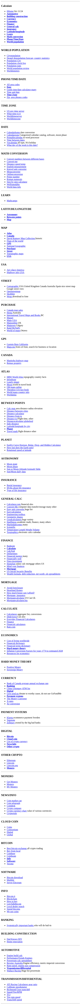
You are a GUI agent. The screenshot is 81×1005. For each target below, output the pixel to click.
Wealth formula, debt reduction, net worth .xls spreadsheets (33, 574)
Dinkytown (12, 617)
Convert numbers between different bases (25, 159)
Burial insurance (14, 485)
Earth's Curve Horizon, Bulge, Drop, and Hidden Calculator (34, 445)
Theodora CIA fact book (18, 389)
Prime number (13, 177)
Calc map (11, 408)
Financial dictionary (16, 643)
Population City (14, 60)
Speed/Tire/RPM (14, 992)
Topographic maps (15, 253)
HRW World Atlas (15, 377)
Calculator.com (14, 504)
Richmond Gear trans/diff (18, 989)
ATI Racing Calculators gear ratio (22, 984)
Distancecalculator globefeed (20, 421)
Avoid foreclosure (15, 588)
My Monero (12, 787)
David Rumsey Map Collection (21, 238)
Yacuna (10, 863)
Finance (10, 622)
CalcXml (11, 551)
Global (10, 834)
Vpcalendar (12, 142)
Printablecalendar (15, 137)
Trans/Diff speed (14, 1000)
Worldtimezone (14, 119)
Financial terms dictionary (18, 646)
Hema (10, 313)
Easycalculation (14, 512)
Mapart (10, 318)
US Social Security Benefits (19, 571)
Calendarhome (13, 132)
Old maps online (14, 387)
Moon (10, 384)
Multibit (10, 880)
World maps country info (18, 392)
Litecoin (10, 763)
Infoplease (11, 379)
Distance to (12, 418)
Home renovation (15, 941)
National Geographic (16, 246)
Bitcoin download (15, 877)
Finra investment (14, 561)
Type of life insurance (16, 490)
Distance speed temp (16, 164)
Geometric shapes (15, 517)
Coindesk (11, 806)
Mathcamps (12, 200)
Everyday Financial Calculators (21, 619)
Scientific (11, 527)
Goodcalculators (14, 519)
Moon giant (12, 464)
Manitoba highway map (17, 360)
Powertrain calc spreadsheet (19, 960)
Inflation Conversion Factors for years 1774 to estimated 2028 (35, 651)
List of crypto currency (17, 741)
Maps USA (12, 320)
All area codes (13, 84)
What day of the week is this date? (22, 145)
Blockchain (12, 899)
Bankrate (11, 546)
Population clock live (16, 63)
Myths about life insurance (19, 488)
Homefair (11, 564)
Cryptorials (12, 813)
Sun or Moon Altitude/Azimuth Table (23, 469)
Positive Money (14, 667)
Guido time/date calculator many (21, 89)
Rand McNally (13, 328)
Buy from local (13, 851)
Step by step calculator (17, 182)
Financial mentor (15, 556)
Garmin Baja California (17, 344)
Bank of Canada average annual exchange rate (27, 683)
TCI (8, 994)
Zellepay (11, 722)
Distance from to (14, 416)
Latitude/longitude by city (18, 426)
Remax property (14, 363)
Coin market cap (14, 800)
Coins (9, 827)
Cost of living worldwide (18, 641)
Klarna (10, 717)
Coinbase (11, 853)
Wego (10, 296)
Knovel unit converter (16, 169)
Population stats (14, 66)
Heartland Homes (15, 590)
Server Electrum (14, 882)
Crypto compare (14, 808)
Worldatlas (11, 395)
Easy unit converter (16, 509)
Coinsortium (12, 829)
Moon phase (12, 466)
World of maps (14, 330)
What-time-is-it (14, 113)
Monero (10, 784)
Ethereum (11, 760)
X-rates (10, 701)
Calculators (12, 614)
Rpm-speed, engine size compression (23, 965)
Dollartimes (12, 553)
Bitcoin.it (11, 896)
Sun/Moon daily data (16, 471)
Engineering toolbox (16, 514)
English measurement (16, 166)
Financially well (14, 558)
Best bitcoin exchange (17, 848)
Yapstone (11, 720)
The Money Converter (17, 698)
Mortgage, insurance (16, 595)
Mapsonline (12, 323)
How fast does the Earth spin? (20, 447)
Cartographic (13, 286)
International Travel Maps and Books (24, 315)
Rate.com (11, 627)
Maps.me (11, 347)
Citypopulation (13, 55)
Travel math (12, 431)
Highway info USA (15, 272)
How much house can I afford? (21, 593)
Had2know (12, 522)
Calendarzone (13, 135)
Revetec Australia (15, 963)
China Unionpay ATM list (18, 688)
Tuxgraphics (12, 532)
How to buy (12, 901)
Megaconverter (13, 172)
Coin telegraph (13, 803)
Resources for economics (18, 653)
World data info (14, 187)
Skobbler (11, 294)
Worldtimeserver (14, 116)
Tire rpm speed (13, 997)
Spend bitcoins (13, 909)
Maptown (11, 325)
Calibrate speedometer (17, 987)
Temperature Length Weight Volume (23, 529)
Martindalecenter (15, 524)
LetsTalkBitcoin (14, 904)
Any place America (15, 270)
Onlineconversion (15, 174)
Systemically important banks (20, 925)
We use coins (13, 911)
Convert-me (12, 161)
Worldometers (13, 71)
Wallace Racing (14, 971)
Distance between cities (17, 411)
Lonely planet (13, 382)
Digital (10, 832)
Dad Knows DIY (14, 939)
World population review (18, 68)
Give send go (13, 693)
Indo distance (13, 424)
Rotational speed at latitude (19, 450)
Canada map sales (15, 310)
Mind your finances (15, 566)
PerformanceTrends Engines (19, 958)
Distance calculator (15, 413)
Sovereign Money (15, 669)
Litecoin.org (12, 765)
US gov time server (15, 111)
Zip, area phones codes (17, 97)
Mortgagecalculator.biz (17, 600)
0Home (10, 11)
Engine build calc (15, 955)
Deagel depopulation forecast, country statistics (28, 58)
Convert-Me (12, 507)
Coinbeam (11, 856)
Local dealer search (15, 906)
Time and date (13, 92)
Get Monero (12, 782)
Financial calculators (16, 624)
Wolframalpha (13, 184)
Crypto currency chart (17, 811)
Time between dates (16, 140)
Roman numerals (14, 179)
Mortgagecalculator (16, 598)
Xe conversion (13, 704)
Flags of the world (15, 241)
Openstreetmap (13, 291)
